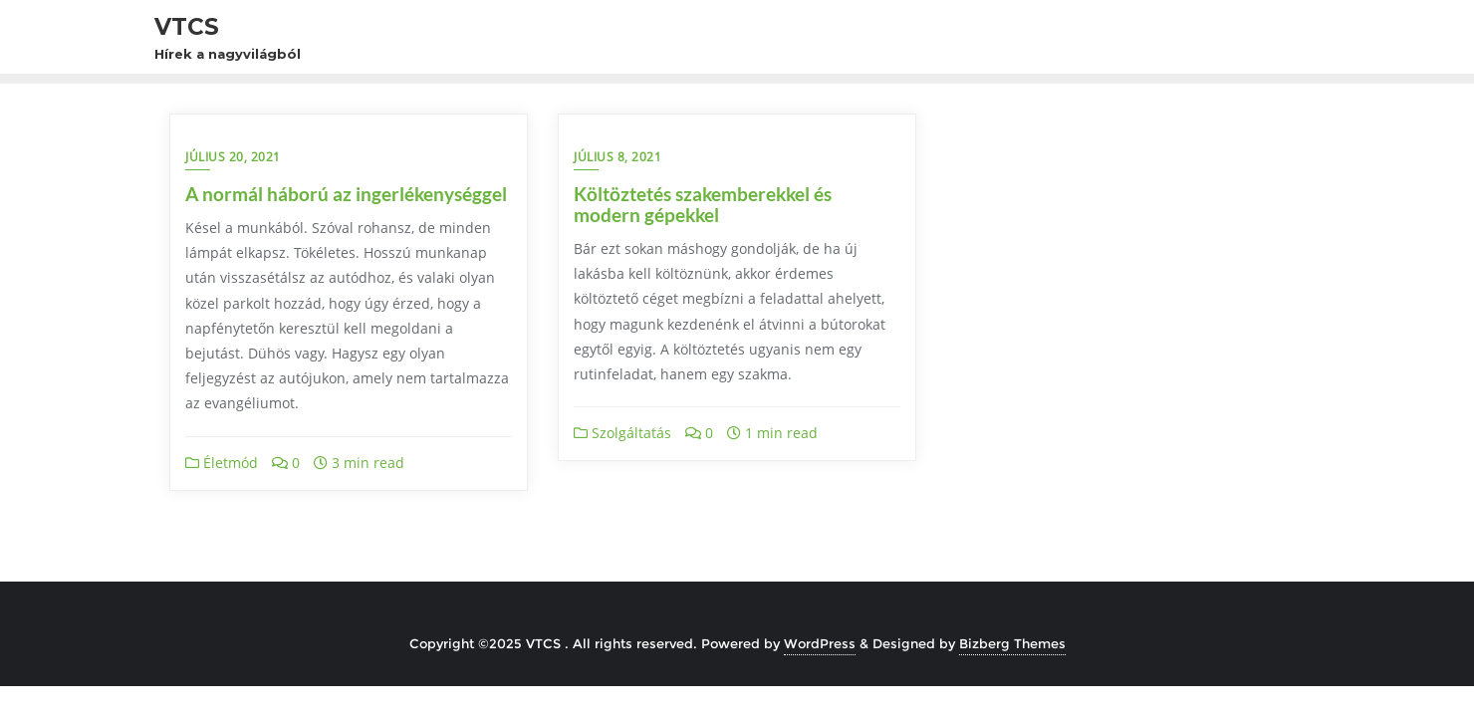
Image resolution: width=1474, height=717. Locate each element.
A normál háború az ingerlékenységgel (346, 193)
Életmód (221, 462)
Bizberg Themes (1012, 643)
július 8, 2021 (617, 156)
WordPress (820, 643)
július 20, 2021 (233, 156)
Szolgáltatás (622, 432)
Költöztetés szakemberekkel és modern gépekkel (703, 204)
